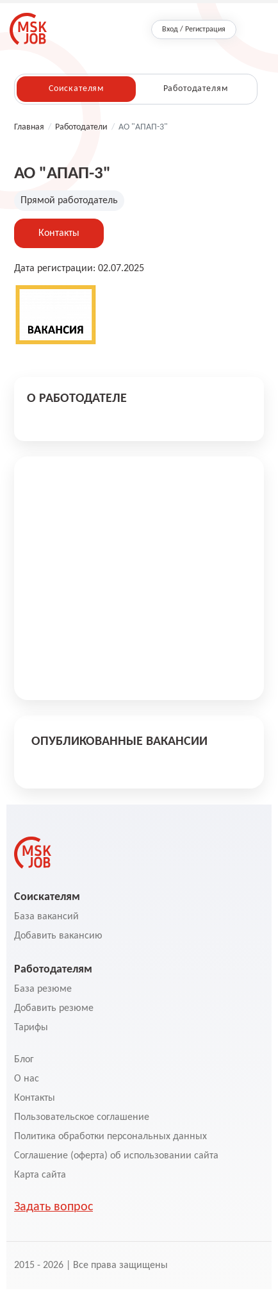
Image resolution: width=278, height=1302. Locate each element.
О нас (26, 1079)
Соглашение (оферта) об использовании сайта (116, 1156)
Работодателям (195, 89)
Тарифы (31, 1027)
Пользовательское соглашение (81, 1117)
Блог (24, 1060)
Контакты (58, 233)
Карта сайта (40, 1175)
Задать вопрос (53, 1207)
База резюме (43, 989)
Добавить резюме (54, 1008)
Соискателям (76, 89)
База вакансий (46, 917)
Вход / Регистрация (193, 29)
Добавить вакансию (58, 936)
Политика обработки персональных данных (110, 1136)
